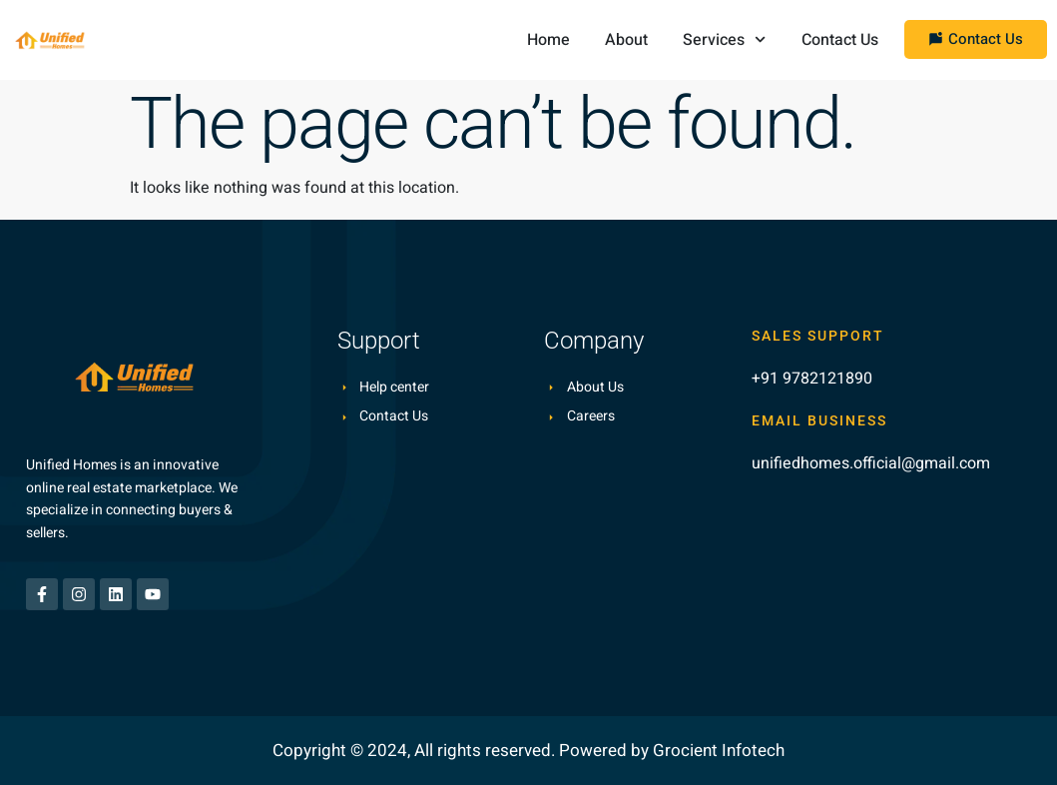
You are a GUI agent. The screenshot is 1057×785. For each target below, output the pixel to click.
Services (724, 39)
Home (548, 40)
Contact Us (839, 40)
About (626, 40)
